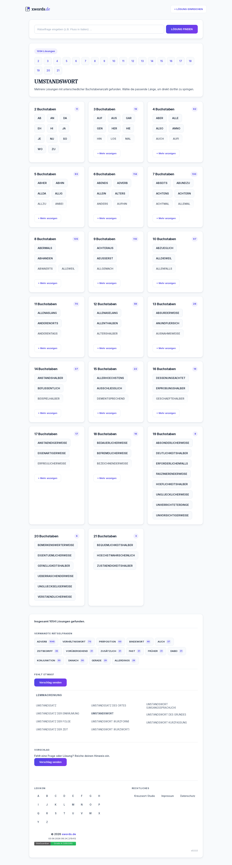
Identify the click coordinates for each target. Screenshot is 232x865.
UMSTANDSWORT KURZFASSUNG (166, 722)
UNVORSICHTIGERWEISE (172, 515)
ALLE (175, 118)
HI (51, 128)
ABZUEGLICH (164, 248)
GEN (100, 128)
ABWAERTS (45, 268)
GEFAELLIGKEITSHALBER (54, 565)
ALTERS (120, 193)
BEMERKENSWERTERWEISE (56, 545)
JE (39, 138)
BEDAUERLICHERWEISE (112, 442)
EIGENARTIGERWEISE (52, 453)
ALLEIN (101, 193)
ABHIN (60, 182)
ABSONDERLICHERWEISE (172, 442)
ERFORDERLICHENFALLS (172, 463)
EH (39, 128)
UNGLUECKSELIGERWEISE (55, 586)
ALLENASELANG (107, 312)
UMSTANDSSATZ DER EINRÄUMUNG (57, 713)
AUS (114, 118)
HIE (128, 128)
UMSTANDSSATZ (46, 705)
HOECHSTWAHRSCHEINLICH (116, 555)
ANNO (176, 128)
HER (114, 128)
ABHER (42, 182)
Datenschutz (187, 796)
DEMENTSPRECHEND (111, 398)
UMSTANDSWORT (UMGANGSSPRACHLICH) (161, 706)
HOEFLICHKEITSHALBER (172, 484)
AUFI (176, 138)
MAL (128, 138)
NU (52, 138)
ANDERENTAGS (48, 333)
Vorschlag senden (50, 682)
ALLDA (42, 193)
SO (65, 138)
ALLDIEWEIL (164, 258)
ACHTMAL (162, 203)
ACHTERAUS (105, 248)
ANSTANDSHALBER (50, 377)
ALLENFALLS (164, 268)
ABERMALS (45, 248)
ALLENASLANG (47, 312)
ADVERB (122, 182)
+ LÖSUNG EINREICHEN (188, 9)
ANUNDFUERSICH (167, 323)
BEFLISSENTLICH (49, 388)
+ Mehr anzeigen (107, 153)
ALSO (159, 128)
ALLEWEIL (68, 268)
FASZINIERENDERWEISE (171, 473)
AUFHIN (122, 203)
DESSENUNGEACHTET (170, 377)
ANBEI (59, 203)
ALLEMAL (184, 203)
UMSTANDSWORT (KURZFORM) (110, 721)
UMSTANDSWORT (102, 713)
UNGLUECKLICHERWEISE (172, 494)
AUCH (160, 138)
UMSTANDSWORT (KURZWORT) (110, 729)
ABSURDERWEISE (167, 312)
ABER (159, 118)
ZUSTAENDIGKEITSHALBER (115, 565)
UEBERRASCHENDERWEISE (56, 576)
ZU (53, 149)
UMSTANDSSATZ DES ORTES (108, 705)
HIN (99, 138)
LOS (113, 138)
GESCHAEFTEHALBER (170, 398)
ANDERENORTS (48, 323)
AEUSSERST (105, 258)
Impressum (167, 796)
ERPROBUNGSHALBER (170, 388)
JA (64, 128)
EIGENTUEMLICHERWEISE (55, 555)
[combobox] (99, 29)
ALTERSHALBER (107, 333)
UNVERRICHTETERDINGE (172, 504)
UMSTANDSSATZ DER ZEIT (52, 729)
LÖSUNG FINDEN (182, 29)
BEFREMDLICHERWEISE (112, 453)
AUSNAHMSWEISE (168, 333)
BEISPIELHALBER (49, 398)
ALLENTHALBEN (107, 323)
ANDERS (102, 203)
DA (65, 118)
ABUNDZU (183, 182)
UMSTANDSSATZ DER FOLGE (53, 721)
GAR (129, 118)
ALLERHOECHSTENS (110, 377)
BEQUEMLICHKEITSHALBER (115, 545)
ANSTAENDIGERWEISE (52, 442)
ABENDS (102, 182)
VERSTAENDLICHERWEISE (55, 596)
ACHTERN (184, 193)
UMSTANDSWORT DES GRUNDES (166, 714)
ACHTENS (162, 193)
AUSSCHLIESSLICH (109, 388)
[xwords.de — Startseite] (37, 9)
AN (52, 118)
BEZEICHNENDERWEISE (112, 463)
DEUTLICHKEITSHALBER (172, 453)
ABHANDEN (45, 258)
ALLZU (42, 203)
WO (40, 149)
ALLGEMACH (105, 268)
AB (39, 118)
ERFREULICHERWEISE (52, 463)
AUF (99, 118)
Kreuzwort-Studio (144, 796)
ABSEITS (161, 182)
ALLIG (59, 193)
